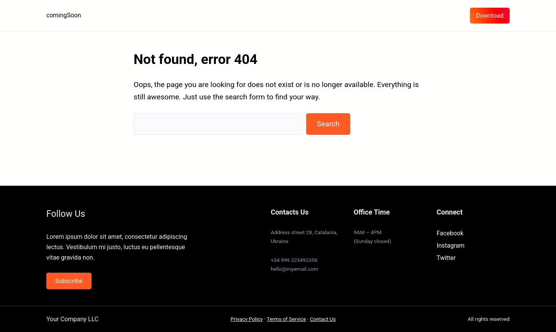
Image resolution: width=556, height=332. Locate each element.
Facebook (450, 233)
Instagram (450, 245)
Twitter (446, 258)
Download (489, 15)
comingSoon (63, 15)
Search (328, 123)
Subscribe (69, 281)
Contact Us (323, 319)
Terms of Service (286, 319)
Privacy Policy (247, 319)
